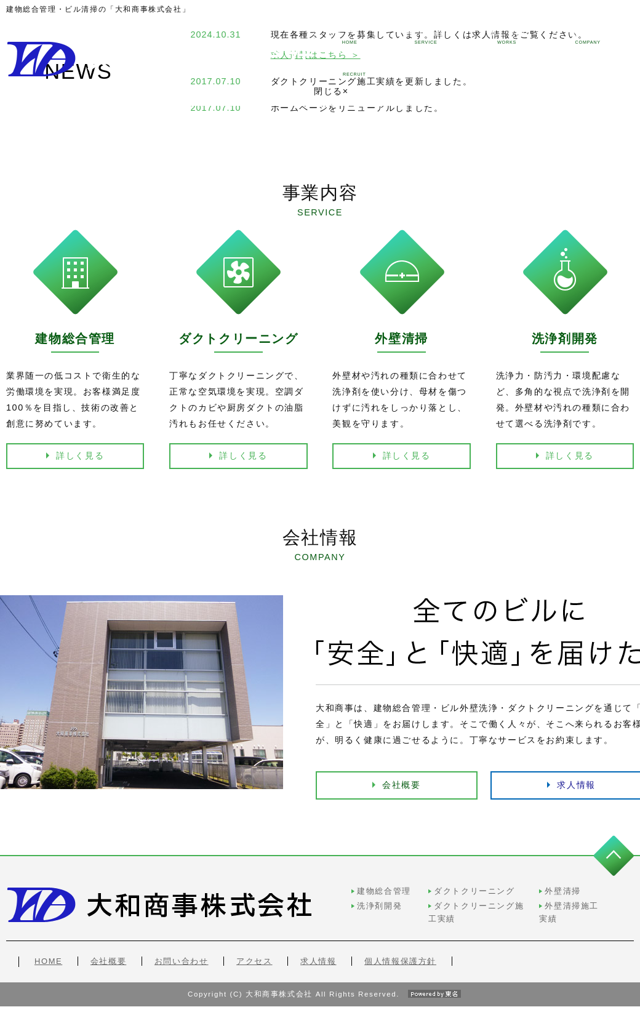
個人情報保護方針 (400, 945)
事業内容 (351, 36)
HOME (48, 945)
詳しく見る (80, 455)
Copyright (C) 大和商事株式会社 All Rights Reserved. (320, 1010)
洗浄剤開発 (262, 902)
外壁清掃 (516, 888)
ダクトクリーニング (385, 888)
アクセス (254, 945)
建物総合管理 (267, 888)
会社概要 (401, 782)
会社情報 (513, 36)
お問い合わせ (181, 945)
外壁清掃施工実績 (534, 902)
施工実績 (431, 36)
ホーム (274, 36)
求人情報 (593, 36)
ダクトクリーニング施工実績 (403, 902)
